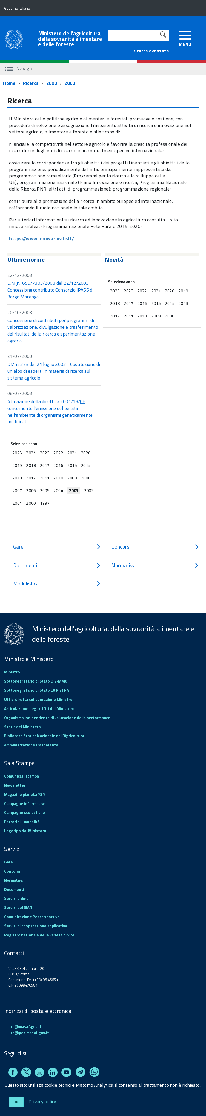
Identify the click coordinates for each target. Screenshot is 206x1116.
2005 (44, 490)
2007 (17, 490)
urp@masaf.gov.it (24, 1027)
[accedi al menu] (185, 38)
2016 (58, 465)
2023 (44, 453)
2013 (17, 478)
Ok (16, 1102)
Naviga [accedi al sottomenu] (18, 68)
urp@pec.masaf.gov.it (28, 1033)
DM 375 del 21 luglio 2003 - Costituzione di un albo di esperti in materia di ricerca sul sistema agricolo (53, 371)
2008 (85, 478)
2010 (58, 478)
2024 (31, 453)
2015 (72, 465)
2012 (31, 478)
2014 (85, 465)
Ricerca (31, 83)
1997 (44, 503)
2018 (31, 465)
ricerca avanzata (151, 50)
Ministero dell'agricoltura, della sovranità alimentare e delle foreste (70, 39)
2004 (58, 490)
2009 (72, 478)
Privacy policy (42, 1101)
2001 (17, 503)
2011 (44, 478)
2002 (89, 490)
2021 (72, 453)
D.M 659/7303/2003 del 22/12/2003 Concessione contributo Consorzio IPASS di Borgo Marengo (50, 290)
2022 (58, 453)
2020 (85, 453)
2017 (44, 465)
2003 (51, 83)
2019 (17, 465)
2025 (17, 453)
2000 (31, 503)
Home (9, 83)
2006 (31, 490)
